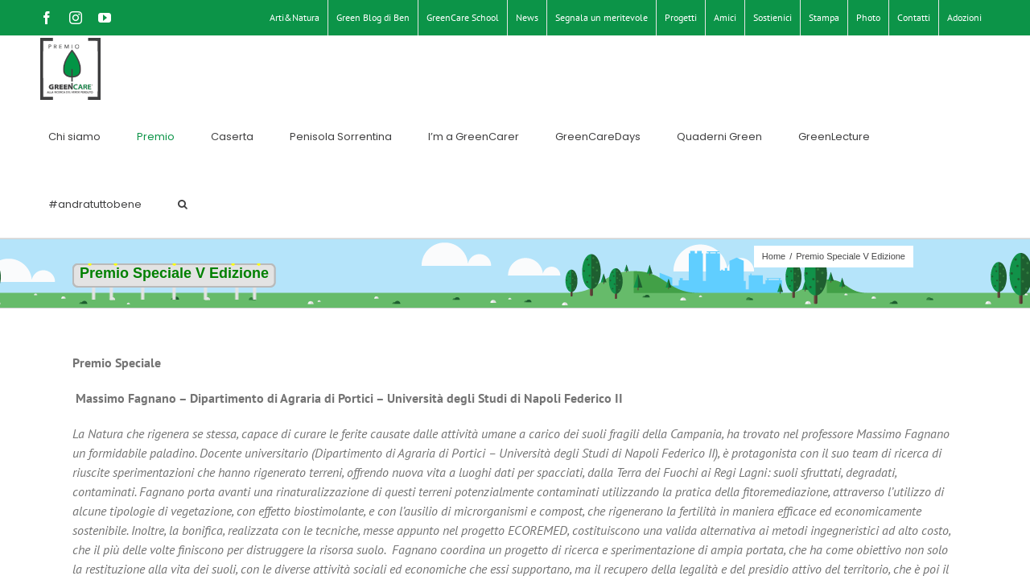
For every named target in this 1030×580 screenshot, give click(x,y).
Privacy (413, 551)
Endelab (509, 551)
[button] (977, 69)
